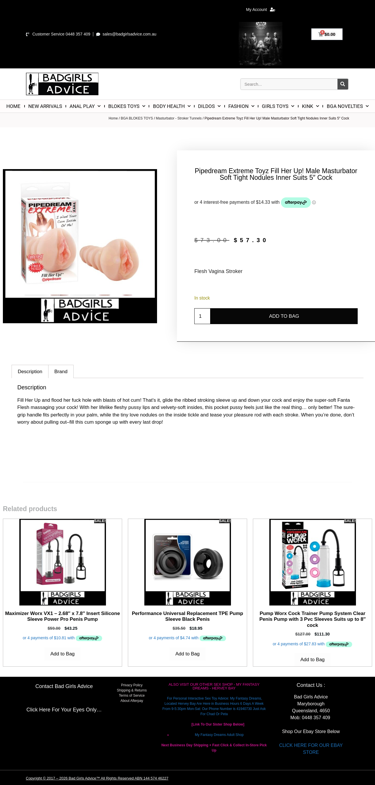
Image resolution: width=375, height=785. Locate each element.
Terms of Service (132, 696)
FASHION (241, 106)
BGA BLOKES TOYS (137, 118)
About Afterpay (131, 701)
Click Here (38, 710)
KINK (310, 106)
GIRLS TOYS (278, 106)
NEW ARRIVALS (45, 106)
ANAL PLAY (85, 106)
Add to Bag (284, 316)
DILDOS (209, 106)
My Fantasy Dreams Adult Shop (219, 735)
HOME (13, 106)
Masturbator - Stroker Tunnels (179, 118)
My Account (260, 9)
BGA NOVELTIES (348, 106)
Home (113, 118)
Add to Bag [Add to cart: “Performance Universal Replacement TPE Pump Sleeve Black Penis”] (187, 654)
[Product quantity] (202, 316)
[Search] (342, 84)
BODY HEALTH (172, 106)
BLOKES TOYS (126, 106)
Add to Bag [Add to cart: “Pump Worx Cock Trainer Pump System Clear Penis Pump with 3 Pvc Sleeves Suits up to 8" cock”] (312, 659)
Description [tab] (30, 371)
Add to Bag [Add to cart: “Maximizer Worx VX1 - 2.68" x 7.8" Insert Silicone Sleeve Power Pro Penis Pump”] (62, 654)
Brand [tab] (60, 371)
